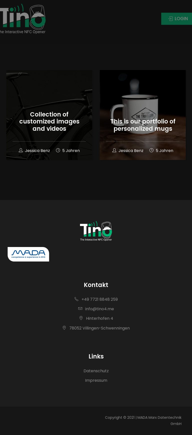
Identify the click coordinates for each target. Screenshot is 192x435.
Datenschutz (96, 371)
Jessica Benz (35, 151)
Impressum (96, 380)
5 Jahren (68, 151)
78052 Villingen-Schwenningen (96, 328)
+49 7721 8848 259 (96, 299)
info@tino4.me (96, 309)
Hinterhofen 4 (96, 318)
